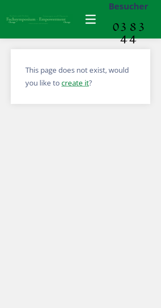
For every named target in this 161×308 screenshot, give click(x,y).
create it (75, 83)
